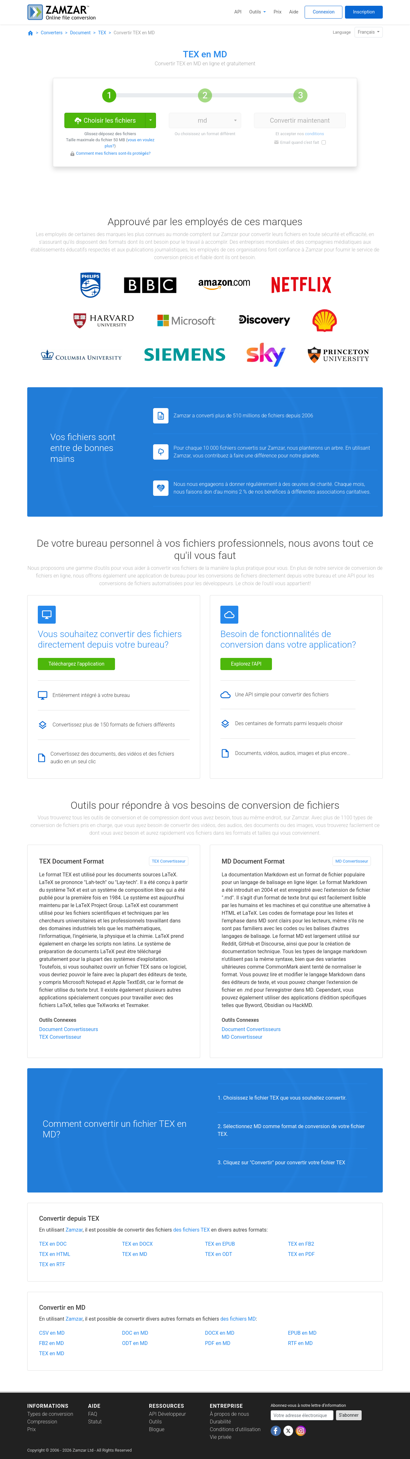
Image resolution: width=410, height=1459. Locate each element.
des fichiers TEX (191, 1230)
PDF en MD (217, 1343)
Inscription (364, 12)
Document (80, 32)
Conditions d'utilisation (235, 1429)
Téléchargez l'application (76, 664)
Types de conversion (50, 1414)
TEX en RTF (52, 1264)
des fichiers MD (238, 1319)
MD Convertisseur (351, 861)
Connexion (323, 12)
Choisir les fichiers (105, 120)
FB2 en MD (51, 1343)
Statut (95, 1422)
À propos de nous (229, 1414)
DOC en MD (135, 1333)
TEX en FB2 (301, 1244)
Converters (51, 32)
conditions (314, 133)
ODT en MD (135, 1343)
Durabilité (220, 1422)
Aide (294, 12)
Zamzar (74, 1230)
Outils (255, 12)
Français (367, 32)
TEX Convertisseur (168, 861)
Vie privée (221, 1437)
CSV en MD (52, 1333)
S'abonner (349, 1415)
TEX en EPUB (220, 1244)
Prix (278, 12)
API (238, 12)
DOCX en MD (219, 1333)
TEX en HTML (54, 1254)
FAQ (92, 1414)
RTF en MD (300, 1343)
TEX (102, 32)
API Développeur (167, 1414)
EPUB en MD (302, 1333)
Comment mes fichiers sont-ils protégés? (113, 153)
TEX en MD (134, 1254)
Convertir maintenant (300, 120)
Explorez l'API (246, 664)
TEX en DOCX (137, 1244)
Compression (42, 1422)
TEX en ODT (218, 1254)
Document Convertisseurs (68, 1029)
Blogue (156, 1429)
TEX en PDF (301, 1254)
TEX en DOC (53, 1244)
